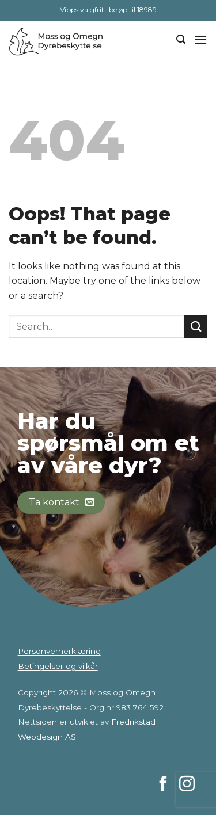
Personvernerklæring (59, 651)
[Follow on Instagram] (187, 785)
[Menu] (200, 39)
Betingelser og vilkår (58, 666)
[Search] (180, 39)
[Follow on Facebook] (163, 785)
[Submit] (195, 326)
